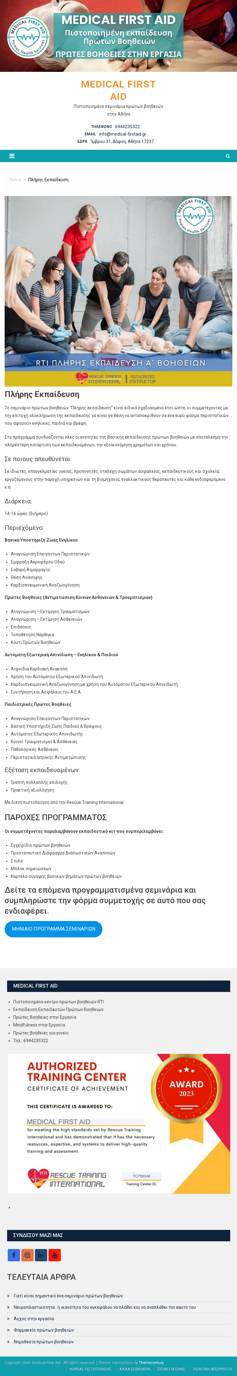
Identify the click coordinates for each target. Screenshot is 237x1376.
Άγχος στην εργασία (34, 1318)
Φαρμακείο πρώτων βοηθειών (44, 1330)
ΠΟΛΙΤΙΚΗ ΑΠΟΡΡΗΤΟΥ (212, 1369)
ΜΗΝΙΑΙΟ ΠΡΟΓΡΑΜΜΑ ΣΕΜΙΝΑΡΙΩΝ (53, 929)
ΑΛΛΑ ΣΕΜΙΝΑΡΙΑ (134, 1369)
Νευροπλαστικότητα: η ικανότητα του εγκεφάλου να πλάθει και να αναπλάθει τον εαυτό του (105, 1307)
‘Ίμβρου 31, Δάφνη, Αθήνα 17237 (122, 141)
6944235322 (127, 127)
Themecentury (151, 1363)
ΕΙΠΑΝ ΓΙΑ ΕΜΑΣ (171, 1369)
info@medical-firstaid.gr (122, 134)
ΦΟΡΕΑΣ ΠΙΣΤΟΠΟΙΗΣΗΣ (90, 1369)
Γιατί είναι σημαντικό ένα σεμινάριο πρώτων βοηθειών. (69, 1295)
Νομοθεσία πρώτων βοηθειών (44, 1341)
